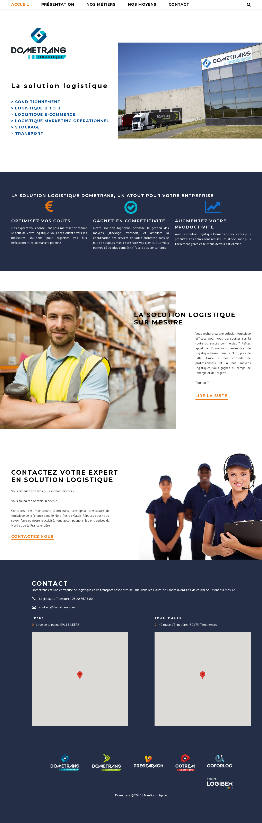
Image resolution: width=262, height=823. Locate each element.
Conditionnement (38, 117)
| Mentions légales (155, 811)
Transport (29, 149)
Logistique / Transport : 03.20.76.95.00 (66, 614)
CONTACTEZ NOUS (32, 550)
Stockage (27, 143)
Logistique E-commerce (45, 130)
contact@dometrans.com (57, 623)
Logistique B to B (38, 124)
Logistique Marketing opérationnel (62, 136)
